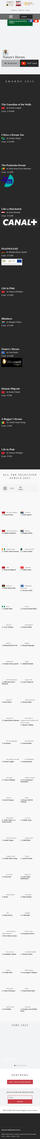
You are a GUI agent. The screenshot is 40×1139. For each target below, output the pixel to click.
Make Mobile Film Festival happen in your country (20, 1103)
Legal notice (4, 1134)
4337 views (29, 63)
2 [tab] (17, 1058)
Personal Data (5, 1136)
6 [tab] (25, 1058)
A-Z (12, 481)
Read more (10, 63)
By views (20, 481)
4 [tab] (21, 1058)
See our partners (20, 1075)
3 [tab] (19, 1058)
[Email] (20, 1090)
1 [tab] (15, 1058)
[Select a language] (26, 17)
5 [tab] (23, 1058)
